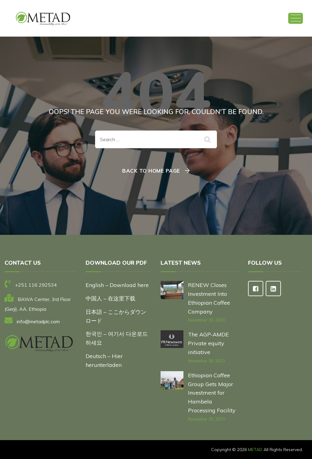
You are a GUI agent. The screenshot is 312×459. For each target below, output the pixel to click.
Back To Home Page (151, 170)
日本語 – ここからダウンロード (116, 316)
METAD (255, 449)
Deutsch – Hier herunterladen (104, 360)
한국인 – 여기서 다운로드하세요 (117, 338)
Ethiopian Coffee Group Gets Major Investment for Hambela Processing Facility (212, 393)
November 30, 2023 (206, 319)
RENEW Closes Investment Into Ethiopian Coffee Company (209, 298)
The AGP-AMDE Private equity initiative (208, 343)
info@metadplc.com (38, 321)
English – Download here (118, 285)
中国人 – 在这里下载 (110, 298)
